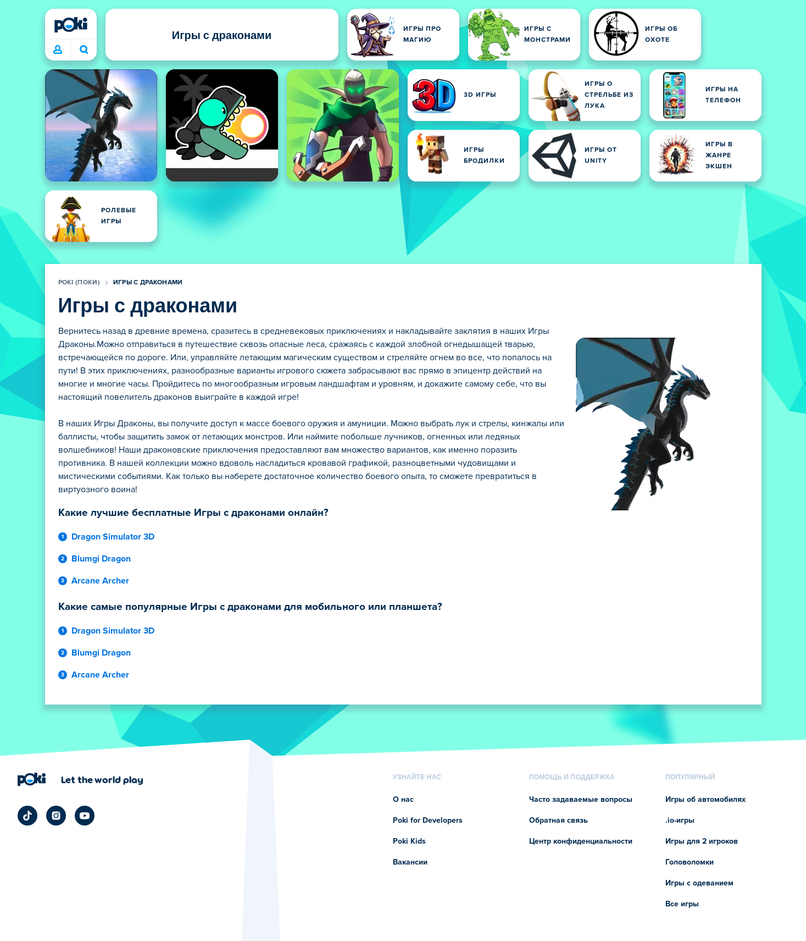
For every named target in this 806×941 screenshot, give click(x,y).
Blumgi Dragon (101, 558)
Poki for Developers (428, 820)
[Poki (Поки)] (70, 24)
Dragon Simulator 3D (112, 536)
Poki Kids (409, 841)
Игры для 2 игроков (701, 841)
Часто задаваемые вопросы (580, 800)
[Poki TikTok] (27, 816)
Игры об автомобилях (705, 800)
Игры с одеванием (699, 883)
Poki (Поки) (79, 282)
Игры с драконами (148, 282)
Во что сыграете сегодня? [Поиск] (84, 49)
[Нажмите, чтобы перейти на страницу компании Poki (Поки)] (80, 779)
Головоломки (689, 862)
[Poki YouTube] (85, 816)
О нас (403, 800)
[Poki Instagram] (56, 816)
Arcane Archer (100, 580)
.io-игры (679, 820)
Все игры (682, 904)
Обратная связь (558, 820)
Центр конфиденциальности (580, 841)
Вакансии (410, 862)
